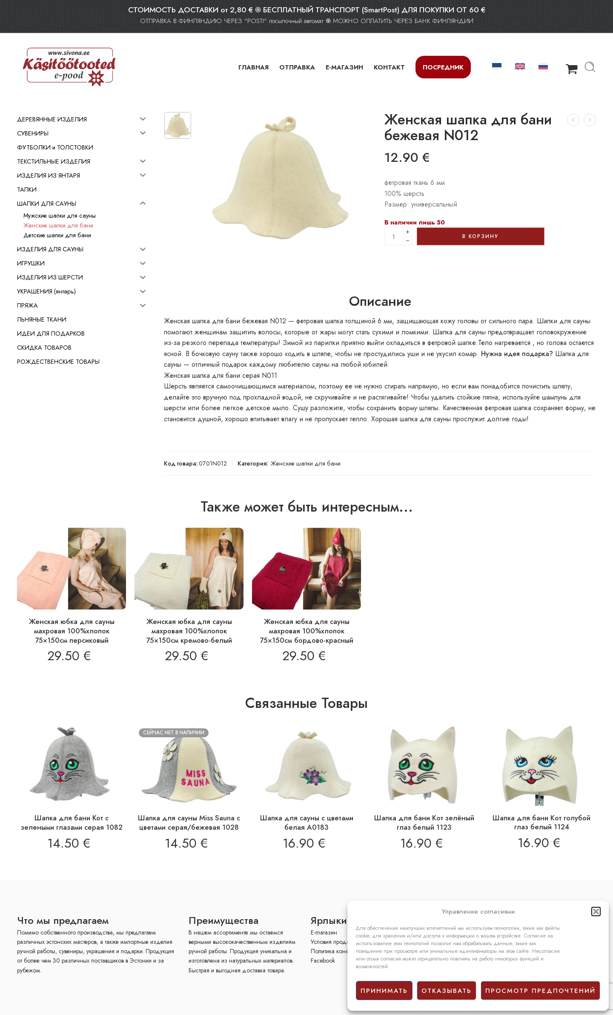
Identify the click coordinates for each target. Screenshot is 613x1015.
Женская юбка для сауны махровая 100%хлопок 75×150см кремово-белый (189, 630)
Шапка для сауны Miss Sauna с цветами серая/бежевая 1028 (189, 822)
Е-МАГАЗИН (344, 67)
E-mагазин (324, 932)
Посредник (443, 67)
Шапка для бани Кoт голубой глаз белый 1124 (541, 822)
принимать (384, 990)
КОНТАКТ (389, 67)
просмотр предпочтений (540, 990)
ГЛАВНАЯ (253, 67)
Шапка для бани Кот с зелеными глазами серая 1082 (72, 822)
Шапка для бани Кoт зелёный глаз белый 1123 (424, 822)
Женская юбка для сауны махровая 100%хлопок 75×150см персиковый (72, 630)
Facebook (323, 960)
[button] (596, 911)
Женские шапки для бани (306, 463)
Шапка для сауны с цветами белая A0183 (306, 822)
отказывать (446, 990)
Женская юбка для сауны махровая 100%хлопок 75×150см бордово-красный (306, 630)
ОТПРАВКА (297, 67)
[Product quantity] (394, 236)
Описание (380, 301)
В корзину (480, 236)
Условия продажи (333, 941)
